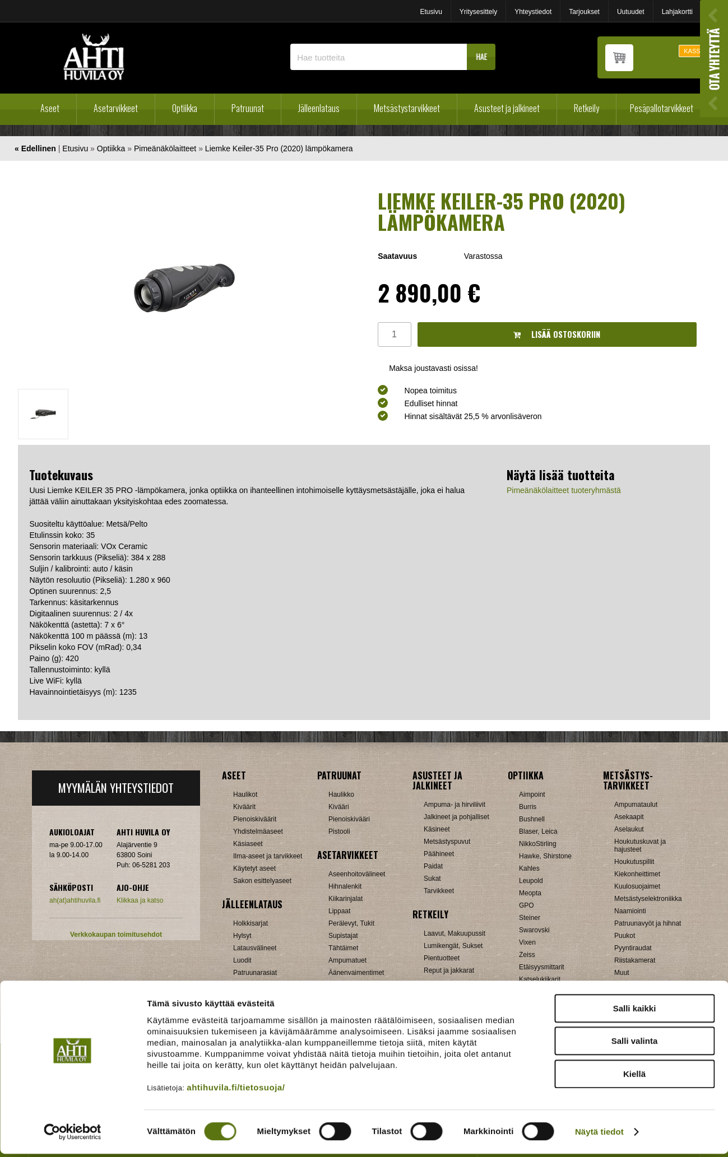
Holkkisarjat (250, 923)
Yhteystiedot (532, 12)
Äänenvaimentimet (356, 973)
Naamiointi (630, 911)
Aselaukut (629, 829)
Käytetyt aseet (254, 868)
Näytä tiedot (599, 1135)
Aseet (49, 108)
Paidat (433, 866)
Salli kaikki (634, 1011)
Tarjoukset (584, 12)
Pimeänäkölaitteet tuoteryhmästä (564, 490)
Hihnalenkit (344, 886)
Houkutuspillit (634, 862)
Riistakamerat (634, 960)
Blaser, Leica (538, 831)
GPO (526, 905)
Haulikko (341, 794)
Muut (621, 973)
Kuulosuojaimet (637, 886)
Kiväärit (244, 807)
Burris (527, 807)
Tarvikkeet (439, 891)
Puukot (624, 936)
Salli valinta (634, 1044)
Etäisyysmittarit (541, 967)
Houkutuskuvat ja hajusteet (640, 845)
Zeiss (527, 955)
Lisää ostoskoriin (556, 334)
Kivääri (338, 807)
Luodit (242, 960)
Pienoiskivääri (349, 819)
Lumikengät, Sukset (453, 946)
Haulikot (245, 794)
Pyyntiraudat (633, 948)
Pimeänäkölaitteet (165, 148)
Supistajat (343, 936)
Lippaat (339, 911)
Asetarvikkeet (116, 108)
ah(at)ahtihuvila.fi (74, 900)
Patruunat (247, 108)
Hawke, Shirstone (545, 856)
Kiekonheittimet (637, 874)
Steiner (529, 918)
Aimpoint (532, 794)
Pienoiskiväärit (254, 819)
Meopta (530, 893)
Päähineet (439, 854)
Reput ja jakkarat (449, 970)
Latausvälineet (254, 948)
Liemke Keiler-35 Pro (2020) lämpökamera (279, 148)
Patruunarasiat (255, 973)
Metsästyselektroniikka (648, 899)
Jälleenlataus (319, 108)
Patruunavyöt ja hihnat (647, 923)
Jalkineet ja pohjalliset (456, 817)
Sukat (432, 878)
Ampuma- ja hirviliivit (454, 804)
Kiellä (634, 1076)
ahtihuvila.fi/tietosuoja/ (236, 1090)
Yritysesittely (478, 12)
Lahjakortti (677, 12)
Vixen (527, 942)
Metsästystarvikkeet (407, 108)
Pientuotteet (442, 958)
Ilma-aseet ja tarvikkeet (267, 856)
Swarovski (534, 930)
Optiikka (184, 108)
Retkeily (586, 108)
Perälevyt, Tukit (351, 923)
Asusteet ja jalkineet (507, 108)
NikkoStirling (538, 844)
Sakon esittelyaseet (262, 881)
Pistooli (339, 831)
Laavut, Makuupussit (454, 933)
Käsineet (437, 829)
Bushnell (532, 819)
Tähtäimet (343, 948)
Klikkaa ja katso (140, 900)
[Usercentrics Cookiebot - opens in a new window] (73, 1135)
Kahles (529, 868)
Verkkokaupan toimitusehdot (116, 934)
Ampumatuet (347, 960)
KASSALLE (699, 51)
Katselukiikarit (539, 979)
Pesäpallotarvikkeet (661, 108)
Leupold (531, 881)
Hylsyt (242, 936)
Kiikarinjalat (345, 899)
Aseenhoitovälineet (356, 874)
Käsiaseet (248, 844)
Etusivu (431, 12)
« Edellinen (35, 148)
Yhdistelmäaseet (258, 831)
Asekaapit (629, 817)
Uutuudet (630, 12)
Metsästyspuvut (447, 841)
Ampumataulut (635, 804)
